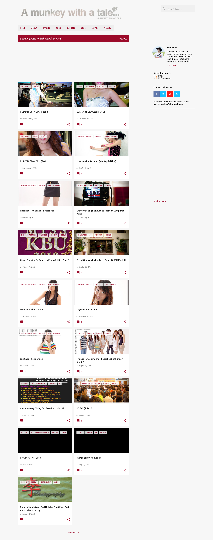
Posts (159, 76)
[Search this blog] (181, 8)
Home (22, 28)
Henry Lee (172, 47)
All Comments (163, 78)
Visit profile (171, 65)
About (34, 28)
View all (123, 39)
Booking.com (160, 201)
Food (58, 28)
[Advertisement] (73, 63)
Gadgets (71, 28)
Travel (107, 28)
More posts (73, 532)
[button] (68, 124)
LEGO (83, 28)
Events (46, 28)
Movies (95, 28)
